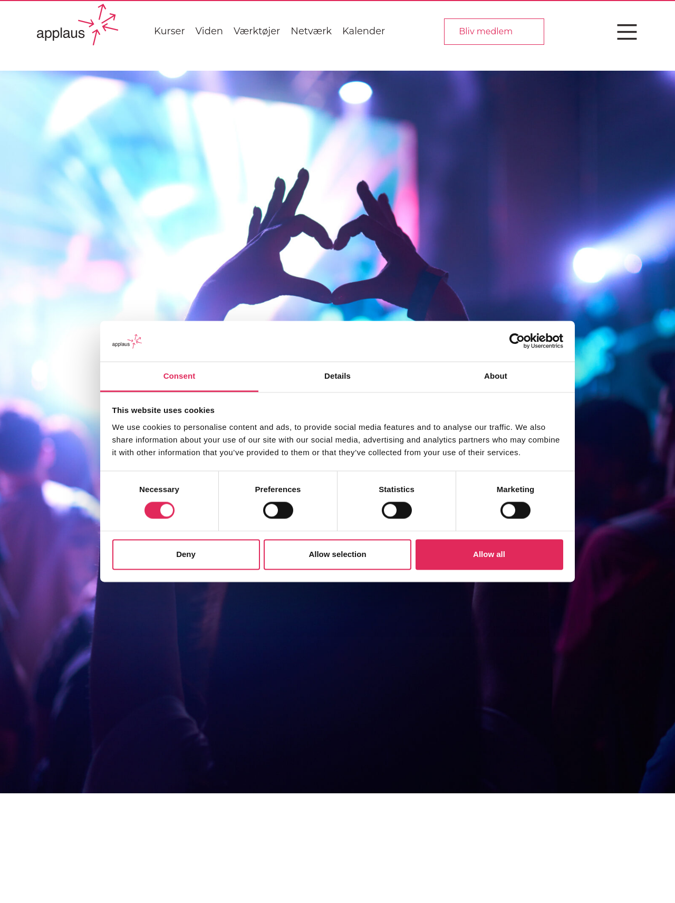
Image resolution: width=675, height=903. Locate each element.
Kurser (169, 31)
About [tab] (495, 375)
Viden (209, 31)
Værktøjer (257, 31)
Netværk (311, 31)
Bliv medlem (486, 31)
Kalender (363, 31)
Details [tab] (337, 375)
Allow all (489, 554)
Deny (186, 554)
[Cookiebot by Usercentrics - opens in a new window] (517, 341)
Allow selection (337, 554)
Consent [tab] (179, 375)
